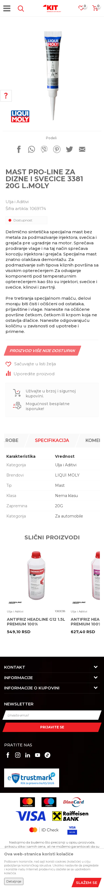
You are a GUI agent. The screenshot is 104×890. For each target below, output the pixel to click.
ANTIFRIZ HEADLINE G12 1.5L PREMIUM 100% (36, 622)
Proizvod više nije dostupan (42, 350)
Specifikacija (52, 440)
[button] (20, 8)
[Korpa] (94, 10)
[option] (52, 75)
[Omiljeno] (83, 9)
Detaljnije (13, 881)
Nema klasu (66, 495)
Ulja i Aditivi (17, 201)
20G (59, 505)
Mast (60, 485)
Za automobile (69, 516)
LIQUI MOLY (67, 475)
